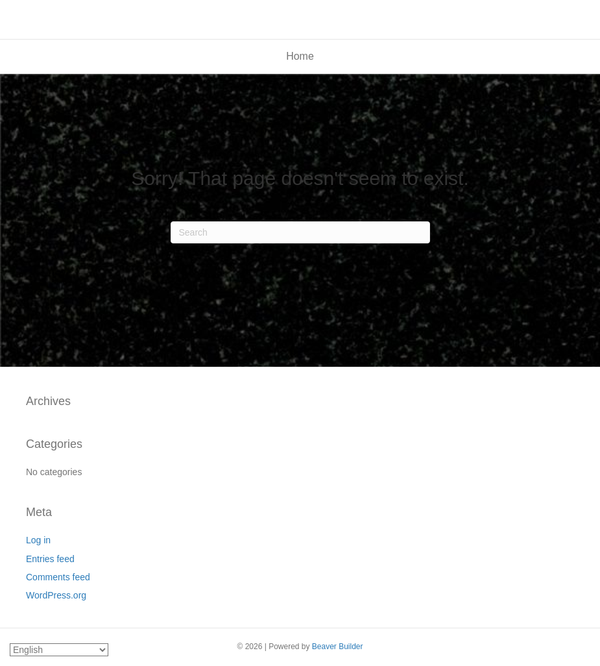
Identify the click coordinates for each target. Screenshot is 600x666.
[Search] (300, 232)
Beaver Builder (337, 646)
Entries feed (50, 559)
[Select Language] (59, 649)
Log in (38, 540)
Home (300, 56)
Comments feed (58, 577)
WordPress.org (56, 595)
